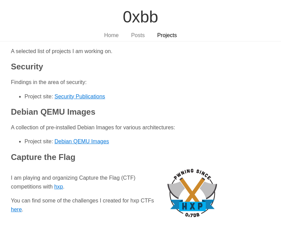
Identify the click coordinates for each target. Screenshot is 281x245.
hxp (58, 187)
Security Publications (79, 96)
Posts (138, 35)
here (16, 209)
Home (111, 35)
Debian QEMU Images (81, 141)
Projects (167, 35)
